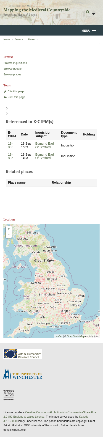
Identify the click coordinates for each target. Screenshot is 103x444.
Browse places (12, 74)
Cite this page (13, 91)
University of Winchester (24, 374)
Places (31, 39)
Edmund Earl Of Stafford (44, 145)
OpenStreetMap (76, 336)
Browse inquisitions (15, 63)
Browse (19, 39)
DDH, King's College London (8, 395)
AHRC (22, 354)
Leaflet (58, 336)
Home (6, 39)
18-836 (10, 145)
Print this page (14, 97)
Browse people (12, 68)
